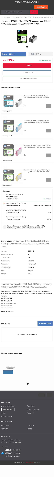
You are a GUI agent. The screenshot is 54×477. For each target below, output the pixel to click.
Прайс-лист (31, 417)
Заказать (49, 106)
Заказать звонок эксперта (27, 78)
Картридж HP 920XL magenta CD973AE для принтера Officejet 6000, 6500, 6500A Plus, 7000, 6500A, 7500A (37, 146)
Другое (29, 440)
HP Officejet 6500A (30, 378)
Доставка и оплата (7, 417)
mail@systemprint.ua (10, 467)
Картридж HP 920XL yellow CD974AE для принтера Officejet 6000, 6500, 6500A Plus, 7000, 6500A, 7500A (37, 171)
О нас (3, 424)
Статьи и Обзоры (7, 428)
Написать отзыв (45, 323)
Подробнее (18, 387)
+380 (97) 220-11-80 (11, 464)
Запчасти (4, 440)
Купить (27, 65)
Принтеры (30, 437)
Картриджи (7, 17)
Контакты (30, 424)
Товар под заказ (8, 421)
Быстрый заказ (27, 73)
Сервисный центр (33, 421)
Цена (5, 54)
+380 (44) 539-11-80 (11, 461)
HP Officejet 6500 (8, 378)
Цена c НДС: (33, 54)
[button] (27, 47)
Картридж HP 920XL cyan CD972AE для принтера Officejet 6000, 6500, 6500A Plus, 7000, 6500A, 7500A (37, 121)
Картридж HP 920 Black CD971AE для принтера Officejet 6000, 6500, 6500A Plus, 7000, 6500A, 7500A (37, 97)
